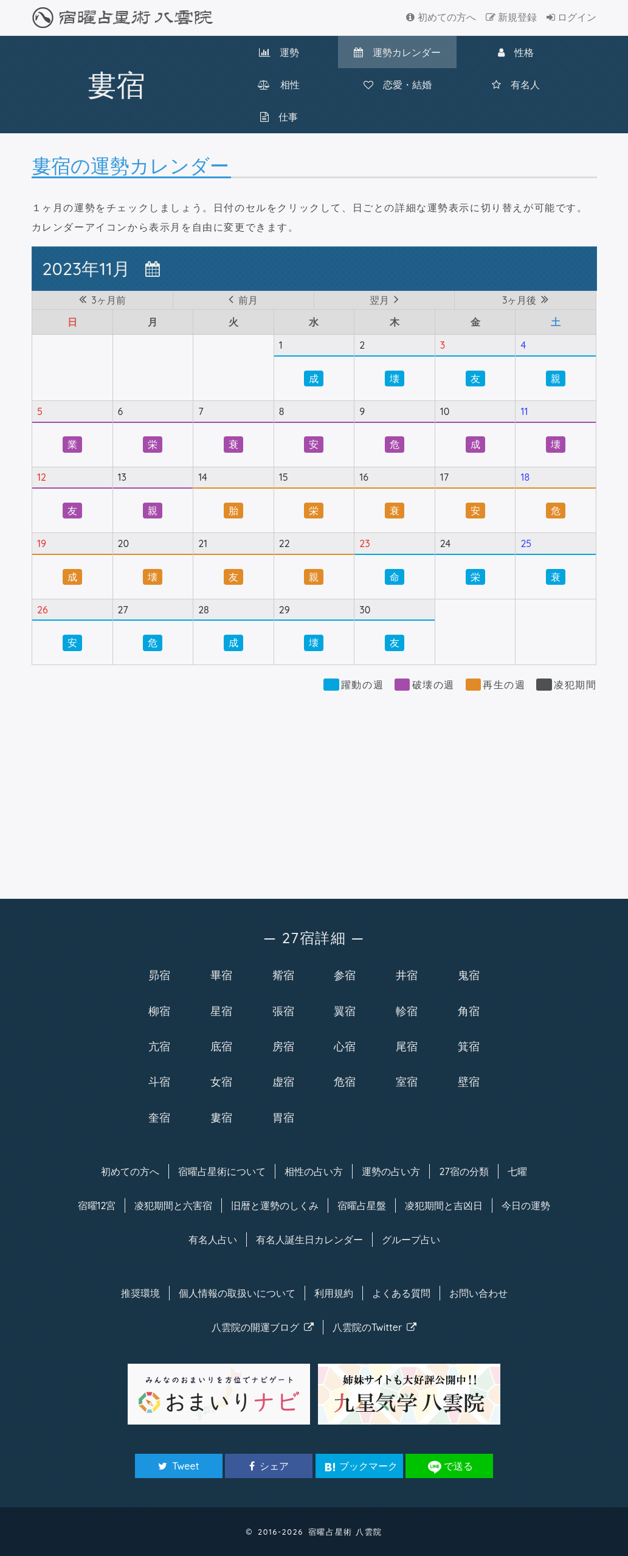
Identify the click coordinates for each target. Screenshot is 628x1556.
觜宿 (283, 975)
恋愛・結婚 (398, 84)
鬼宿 (469, 975)
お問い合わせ (478, 1293)
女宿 (221, 1081)
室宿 (407, 1081)
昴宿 (159, 975)
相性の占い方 (314, 1171)
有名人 (516, 84)
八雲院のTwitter (375, 1327)
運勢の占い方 (391, 1171)
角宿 (469, 1010)
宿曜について (222, 1171)
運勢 (279, 52)
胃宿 (283, 1117)
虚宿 (283, 1081)
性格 (516, 52)
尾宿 (407, 1046)
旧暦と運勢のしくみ (275, 1205)
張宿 (283, 1010)
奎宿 (159, 1117)
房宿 (283, 1046)
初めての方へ (440, 17)
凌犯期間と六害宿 (173, 1205)
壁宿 (469, 1081)
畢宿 (221, 975)
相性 (279, 84)
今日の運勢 (526, 1205)
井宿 (407, 975)
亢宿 (159, 1046)
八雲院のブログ (263, 1327)
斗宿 (159, 1081)
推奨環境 (140, 1293)
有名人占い (212, 1239)
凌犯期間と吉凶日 (444, 1205)
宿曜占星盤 (361, 1205)
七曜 (517, 1171)
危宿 (345, 1081)
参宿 (345, 975)
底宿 (221, 1046)
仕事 (279, 117)
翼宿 (345, 1010)
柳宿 (159, 1010)
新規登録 (511, 17)
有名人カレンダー (309, 1239)
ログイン (571, 17)
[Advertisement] (314, 789)
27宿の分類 (463, 1171)
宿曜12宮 (97, 1205)
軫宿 (407, 1010)
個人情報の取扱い (237, 1293)
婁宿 (221, 1117)
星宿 (221, 1010)
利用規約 (333, 1293)
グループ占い (411, 1239)
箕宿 (469, 1046)
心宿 (345, 1046)
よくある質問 (401, 1293)
